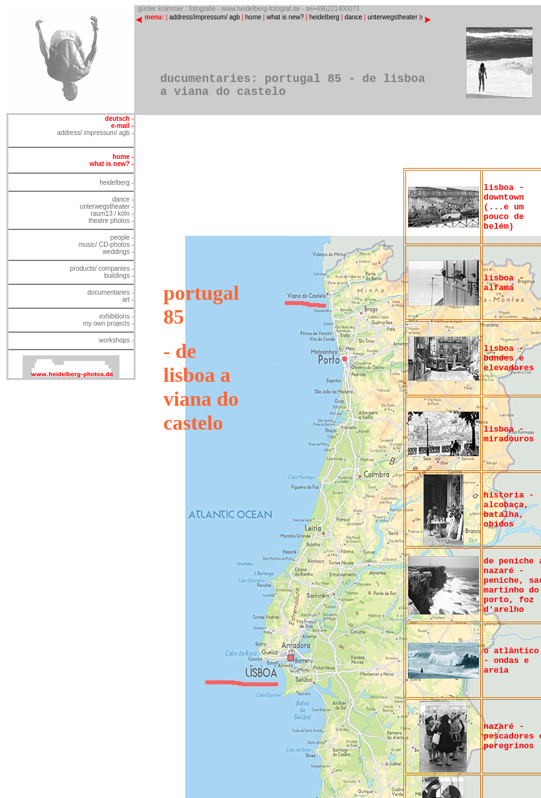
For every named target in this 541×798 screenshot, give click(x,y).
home (253, 17)
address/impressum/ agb (204, 17)
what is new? (285, 17)
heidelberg (324, 17)
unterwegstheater (392, 17)
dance (353, 17)
